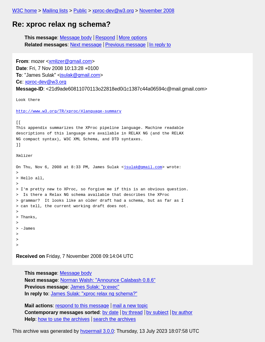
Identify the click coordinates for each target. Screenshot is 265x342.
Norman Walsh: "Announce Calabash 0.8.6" (108, 280)
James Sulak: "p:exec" (94, 287)
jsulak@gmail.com (80, 75)
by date (110, 312)
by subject (157, 312)
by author (182, 312)
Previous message (125, 44)
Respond (105, 37)
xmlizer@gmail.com (70, 61)
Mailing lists (55, 10)
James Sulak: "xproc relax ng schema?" (94, 293)
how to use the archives (64, 319)
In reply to (160, 44)
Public (80, 10)
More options (133, 37)
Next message (86, 44)
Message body (76, 37)
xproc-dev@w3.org (113, 10)
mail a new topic (130, 305)
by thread (132, 312)
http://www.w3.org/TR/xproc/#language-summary (68, 111)
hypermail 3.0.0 (97, 331)
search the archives (114, 319)
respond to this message (82, 305)
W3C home (24, 10)
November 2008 (156, 10)
